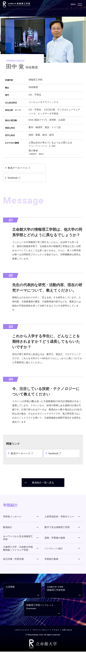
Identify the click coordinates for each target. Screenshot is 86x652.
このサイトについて (21, 630)
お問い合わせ (67, 630)
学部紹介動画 (62, 559)
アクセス (55, 630)
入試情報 (22, 591)
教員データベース (17, 168)
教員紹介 (20, 527)
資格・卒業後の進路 (62, 538)
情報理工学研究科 (64, 591)
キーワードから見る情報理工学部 (20, 538)
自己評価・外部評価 (20, 559)
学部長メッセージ (20, 516)
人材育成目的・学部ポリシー (62, 516)
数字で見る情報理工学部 (62, 527)
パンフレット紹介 (62, 548)
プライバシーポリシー (40, 630)
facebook (13, 178)
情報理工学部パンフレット (43, 609)
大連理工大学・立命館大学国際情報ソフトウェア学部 (20, 549)
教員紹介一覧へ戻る (39, 482)
